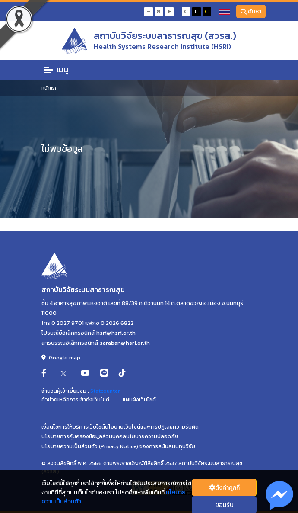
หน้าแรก (49, 87)
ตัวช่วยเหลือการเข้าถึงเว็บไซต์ (75, 400)
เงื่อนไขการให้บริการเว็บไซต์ (73, 427)
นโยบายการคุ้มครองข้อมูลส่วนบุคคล (83, 436)
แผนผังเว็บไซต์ (139, 400)
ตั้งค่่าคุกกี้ (224, 487)
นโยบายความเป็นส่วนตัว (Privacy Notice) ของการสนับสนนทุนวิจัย (118, 446)
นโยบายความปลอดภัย (152, 436)
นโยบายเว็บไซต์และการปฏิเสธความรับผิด (152, 427)
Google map (60, 357)
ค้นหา (251, 11)
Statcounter (105, 391)
